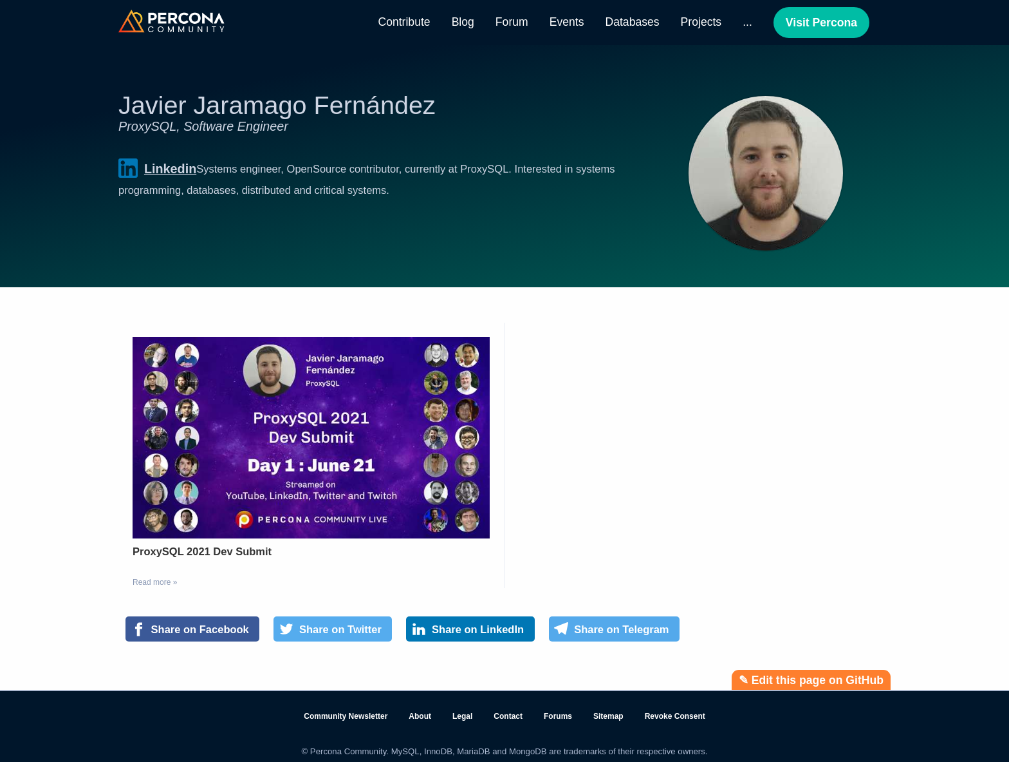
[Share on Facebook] (192, 629)
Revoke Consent (675, 716)
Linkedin (157, 168)
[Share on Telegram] (614, 629)
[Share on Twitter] (332, 629)
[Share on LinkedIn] (470, 629)
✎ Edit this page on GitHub (811, 680)
